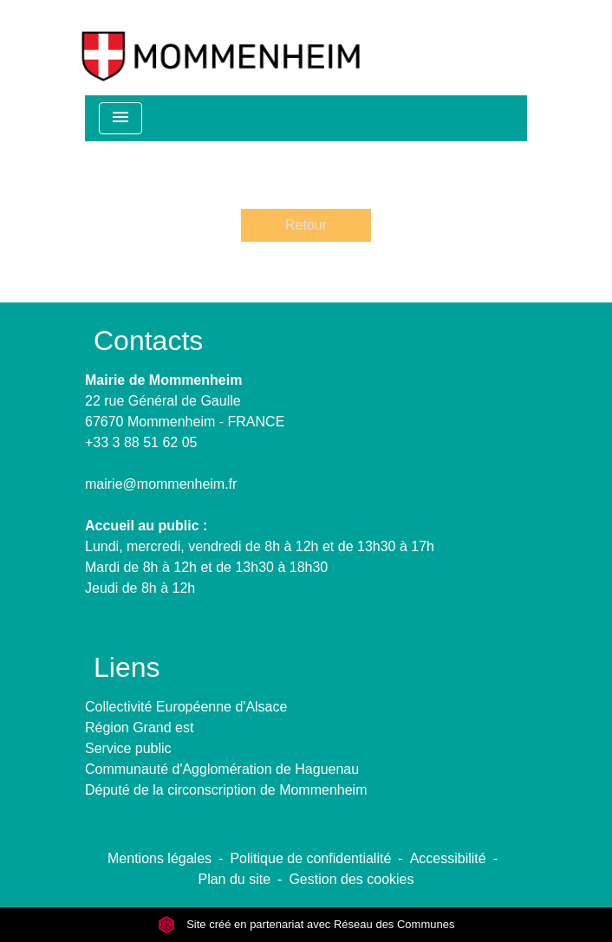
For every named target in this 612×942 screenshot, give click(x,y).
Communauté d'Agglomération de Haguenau (222, 769)
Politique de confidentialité (310, 858)
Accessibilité (448, 858)
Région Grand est (139, 727)
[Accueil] (220, 47)
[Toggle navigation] (120, 118)
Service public (128, 748)
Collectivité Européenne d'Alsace (186, 706)
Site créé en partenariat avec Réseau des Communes (306, 924)
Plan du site (234, 879)
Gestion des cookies (351, 879)
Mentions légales (159, 858)
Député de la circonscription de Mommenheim (226, 790)
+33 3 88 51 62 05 (141, 442)
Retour (306, 225)
